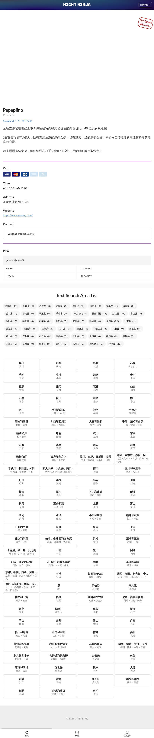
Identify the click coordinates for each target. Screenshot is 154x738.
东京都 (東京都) (12, 201)
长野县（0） (62, 321)
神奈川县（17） (100, 313)
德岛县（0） (62, 336)
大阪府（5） (48, 328)
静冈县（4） (95, 321)
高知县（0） (112, 336)
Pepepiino (13, 110)
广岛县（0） (28, 336)
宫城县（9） (62, 306)
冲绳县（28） (115, 343)
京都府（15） (31, 328)
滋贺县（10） (13, 328)
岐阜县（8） (79, 321)
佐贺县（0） (12, 343)
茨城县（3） (129, 306)
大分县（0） (62, 343)
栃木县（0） (12, 313)
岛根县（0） (135, 328)
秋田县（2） (79, 306)
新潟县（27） (119, 313)
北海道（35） (11, 306)
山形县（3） (96, 306)
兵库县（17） (65, 328)
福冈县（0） (129, 336)
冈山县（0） (12, 336)
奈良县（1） (83, 328)
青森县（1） (29, 306)
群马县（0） (28, 313)
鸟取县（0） (118, 328)
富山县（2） (136, 313)
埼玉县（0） (45, 313)
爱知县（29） (113, 321)
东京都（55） (81, 313)
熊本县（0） (45, 343)
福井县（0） (28, 321)
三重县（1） (130, 321)
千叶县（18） (63, 313)
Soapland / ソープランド (17, 121)
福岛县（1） (112, 306)
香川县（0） (79, 336)
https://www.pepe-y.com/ (18, 215)
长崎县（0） (28, 343)
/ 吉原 (25, 201)
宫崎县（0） (79, 343)
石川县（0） (12, 321)
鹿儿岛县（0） (96, 343)
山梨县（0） (45, 321)
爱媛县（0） (95, 336)
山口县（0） (45, 336)
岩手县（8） (45, 306)
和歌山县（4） (100, 328)
